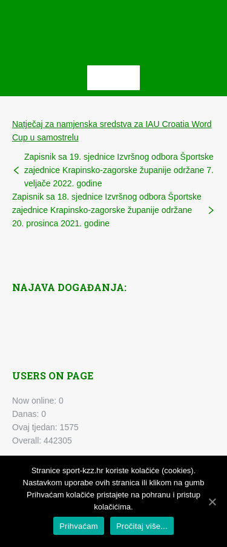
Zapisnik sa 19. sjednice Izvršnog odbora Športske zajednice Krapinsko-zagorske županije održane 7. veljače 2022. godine (119, 170)
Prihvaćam (78, 526)
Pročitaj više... (142, 526)
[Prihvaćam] (212, 502)
